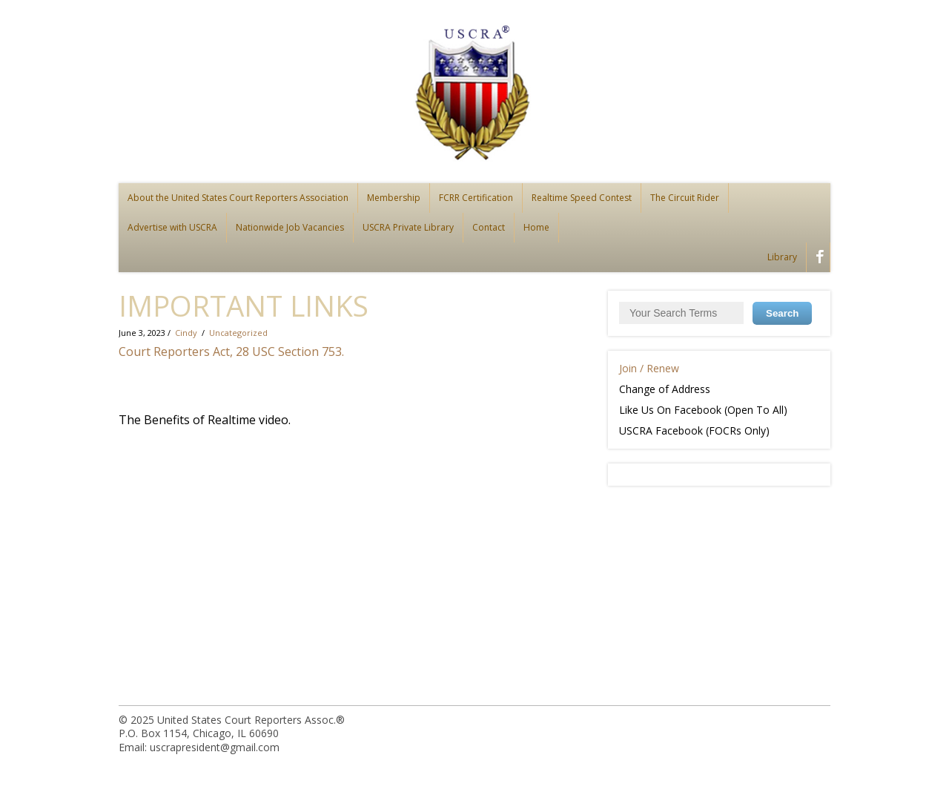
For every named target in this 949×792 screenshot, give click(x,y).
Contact (488, 227)
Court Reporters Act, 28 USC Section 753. (231, 351)
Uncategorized (238, 332)
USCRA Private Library (408, 227)
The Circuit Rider (684, 197)
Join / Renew (649, 368)
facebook (817, 258)
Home (536, 227)
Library (782, 257)
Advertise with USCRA (172, 227)
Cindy (186, 332)
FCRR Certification (476, 197)
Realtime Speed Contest (582, 197)
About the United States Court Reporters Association (238, 197)
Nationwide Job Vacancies (290, 227)
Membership (393, 197)
